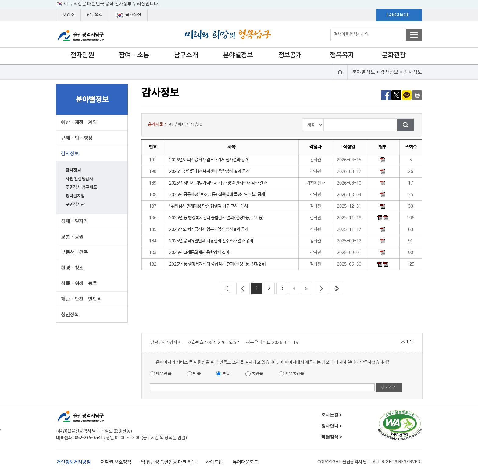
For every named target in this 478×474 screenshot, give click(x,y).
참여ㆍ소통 (134, 55)
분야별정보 (238, 55)
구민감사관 (75, 204)
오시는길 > (331, 415)
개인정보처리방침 (74, 462)
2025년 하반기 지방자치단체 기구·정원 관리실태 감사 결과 (218, 183)
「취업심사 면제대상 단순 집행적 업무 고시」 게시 (208, 206)
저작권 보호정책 (116, 462)
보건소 (68, 15)
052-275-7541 (89, 438)
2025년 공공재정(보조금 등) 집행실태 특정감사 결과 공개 (217, 194)
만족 (194, 373)
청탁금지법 (75, 196)
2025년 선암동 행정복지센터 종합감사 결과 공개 (209, 171)
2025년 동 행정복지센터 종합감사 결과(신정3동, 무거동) (216, 217)
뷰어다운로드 (245, 462)
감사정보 (73, 170)
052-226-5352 (223, 342)
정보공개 (290, 55)
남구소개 (186, 55)
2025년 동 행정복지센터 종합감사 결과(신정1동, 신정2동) (217, 264)
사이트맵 (214, 462)
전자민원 (82, 55)
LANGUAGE (398, 15)
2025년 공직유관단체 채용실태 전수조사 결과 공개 (211, 241)
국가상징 (128, 15)
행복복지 (342, 55)
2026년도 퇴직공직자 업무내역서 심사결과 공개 (208, 159)
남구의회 (95, 15)
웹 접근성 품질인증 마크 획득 (168, 462)
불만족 (254, 373)
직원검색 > (331, 437)
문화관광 (393, 55)
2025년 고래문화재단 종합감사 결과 (199, 252)
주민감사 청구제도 (81, 187)
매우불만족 (291, 373)
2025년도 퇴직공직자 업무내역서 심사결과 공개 (208, 229)
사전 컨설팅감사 (79, 178)
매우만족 (161, 373)
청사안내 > (331, 426)
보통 (223, 373)
